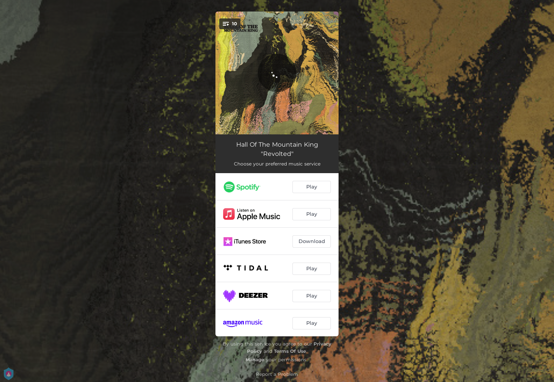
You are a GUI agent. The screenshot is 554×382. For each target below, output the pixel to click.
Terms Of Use (290, 351)
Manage (254, 359)
